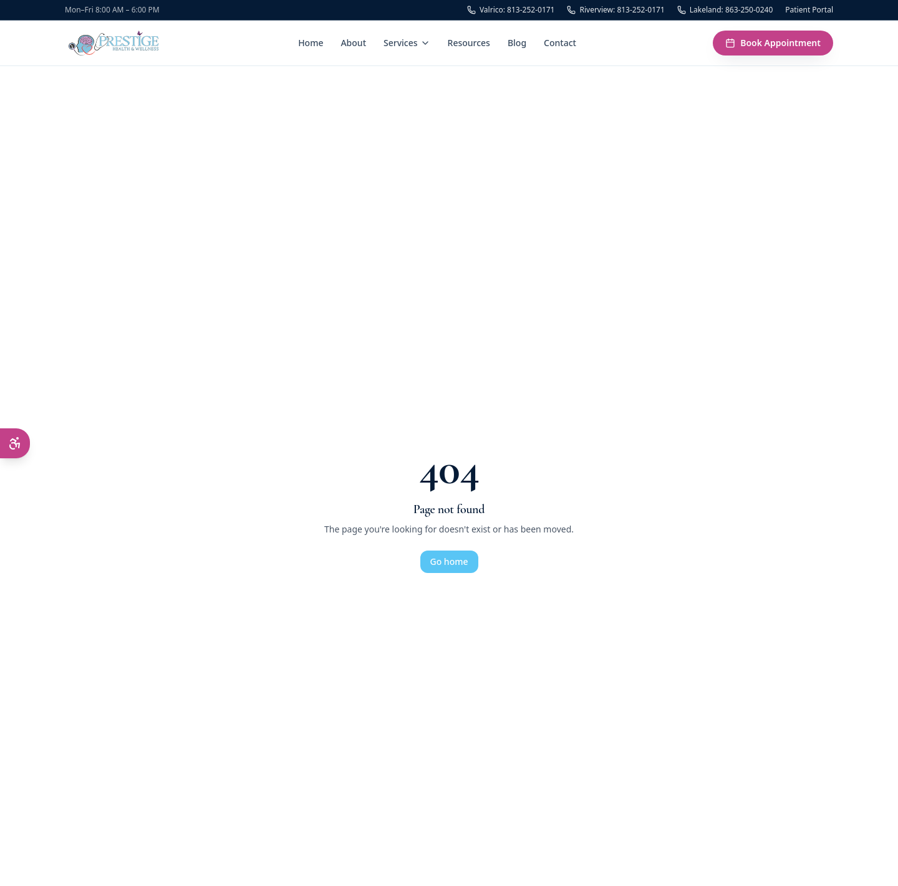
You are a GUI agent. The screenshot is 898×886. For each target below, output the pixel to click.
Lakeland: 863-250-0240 (725, 10)
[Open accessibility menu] (15, 443)
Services (407, 43)
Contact (560, 43)
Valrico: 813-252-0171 (511, 10)
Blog (517, 43)
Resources (469, 43)
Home (310, 43)
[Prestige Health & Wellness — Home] (113, 43)
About (353, 43)
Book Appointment (773, 43)
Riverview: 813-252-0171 (615, 10)
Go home (449, 561)
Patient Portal (809, 10)
